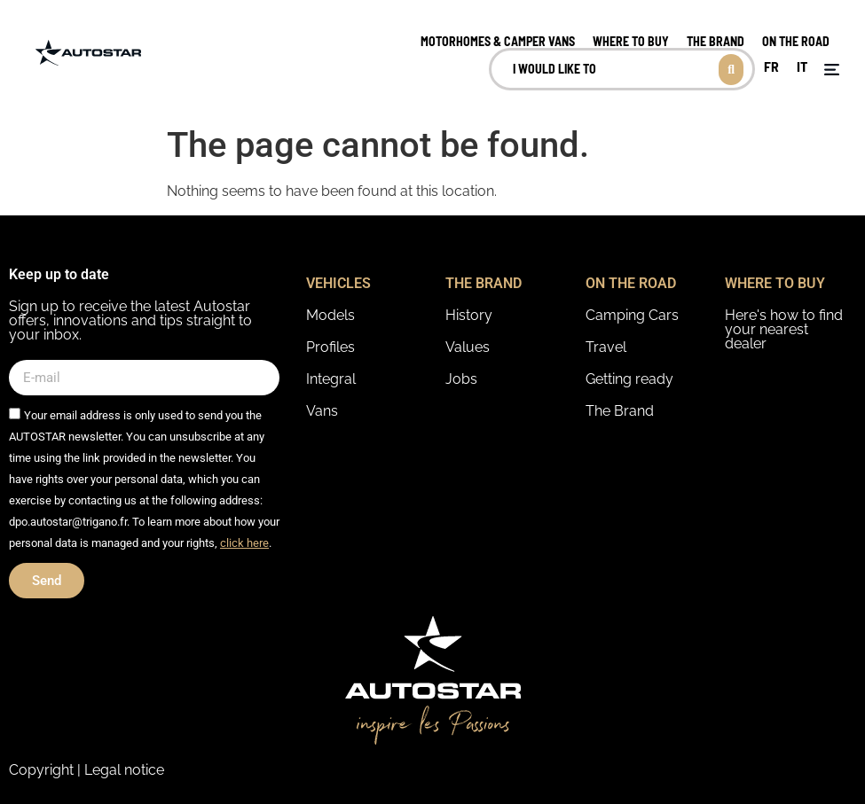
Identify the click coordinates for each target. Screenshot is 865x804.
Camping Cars (632, 315)
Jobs (461, 379)
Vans (322, 410)
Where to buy (631, 41)
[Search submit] (731, 69)
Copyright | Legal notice (86, 769)
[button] (831, 69)
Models (330, 315)
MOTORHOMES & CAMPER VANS (498, 41)
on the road (796, 41)
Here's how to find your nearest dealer (784, 329)
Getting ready (629, 379)
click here (244, 543)
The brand (715, 41)
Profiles (330, 347)
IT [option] (802, 66)
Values (467, 347)
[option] (771, 66)
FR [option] (771, 66)
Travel (606, 347)
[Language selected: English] (785, 69)
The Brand (620, 410)
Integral (331, 379)
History (468, 315)
